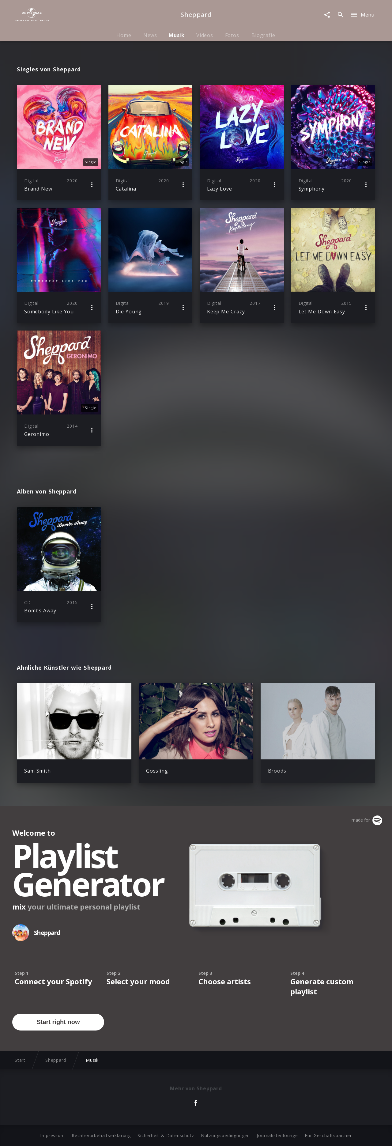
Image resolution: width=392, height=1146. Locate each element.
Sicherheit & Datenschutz (166, 1135)
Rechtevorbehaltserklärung (101, 1135)
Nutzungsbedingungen (225, 1135)
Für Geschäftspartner (328, 1135)
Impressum (52, 1135)
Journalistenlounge (277, 1135)
